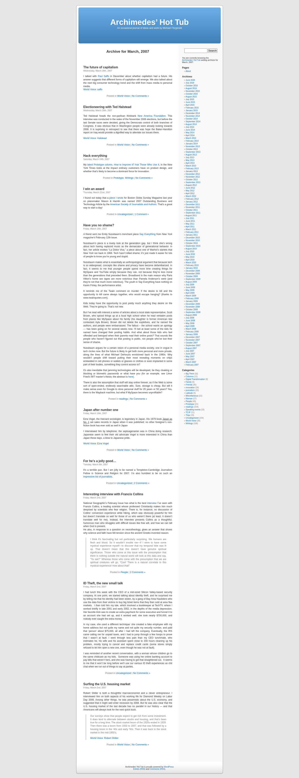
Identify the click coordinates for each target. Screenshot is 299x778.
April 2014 (190, 135)
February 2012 (192, 199)
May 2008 (190, 323)
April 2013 (190, 163)
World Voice (123, 96)
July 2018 (190, 83)
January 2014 (192, 144)
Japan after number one (100, 410)
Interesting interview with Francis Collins (113, 494)
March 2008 (191, 329)
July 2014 (190, 127)
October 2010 (192, 243)
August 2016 (191, 88)
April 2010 (190, 260)
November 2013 (193, 146)
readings (123, 398)
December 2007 (193, 337)
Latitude (189, 393)
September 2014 (193, 121)
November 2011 (193, 207)
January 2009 (192, 301)
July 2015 (190, 99)
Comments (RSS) (157, 769)
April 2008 (190, 326)
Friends (189, 385)
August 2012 (191, 185)
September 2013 (193, 152)
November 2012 (193, 177)
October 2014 (192, 119)
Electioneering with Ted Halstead (107, 107)
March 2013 (191, 166)
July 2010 (190, 251)
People (124, 572)
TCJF (188, 412)
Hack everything (95, 155)
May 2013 (190, 160)
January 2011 (192, 235)
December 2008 (193, 304)
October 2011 (192, 210)
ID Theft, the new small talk (103, 583)
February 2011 (192, 232)
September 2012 (193, 182)
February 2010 (192, 265)
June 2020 (190, 80)
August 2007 (191, 348)
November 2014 (193, 116)
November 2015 (193, 91)
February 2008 (192, 332)
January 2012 (192, 202)
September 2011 (193, 213)
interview (152, 503)
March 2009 (191, 296)
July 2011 (190, 218)
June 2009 (190, 287)
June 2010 (190, 254)
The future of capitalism (100, 67)
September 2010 (193, 246)
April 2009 (190, 293)
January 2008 (192, 334)
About (188, 71)
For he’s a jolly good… (99, 461)
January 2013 (192, 171)
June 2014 (190, 130)
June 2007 (190, 354)
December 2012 (193, 174)
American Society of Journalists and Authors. (133, 204)
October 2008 (192, 309)
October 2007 (192, 343)
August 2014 (191, 124)
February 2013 (192, 168)
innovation (190, 387)
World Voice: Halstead (95, 138)
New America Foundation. (152, 116)
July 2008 (190, 318)
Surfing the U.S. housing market (106, 684)
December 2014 (193, 113)
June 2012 (190, 188)
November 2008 (193, 307)
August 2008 (191, 315)
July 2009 (190, 285)
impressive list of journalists (97, 476)
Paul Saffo (103, 76)
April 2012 (190, 193)
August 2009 (191, 282)
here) (131, 376)
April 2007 (190, 359)
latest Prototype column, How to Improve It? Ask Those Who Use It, (123, 164)
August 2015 (191, 97)
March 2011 (191, 229)
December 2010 (193, 238)
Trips (188, 415)
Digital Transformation (195, 379)
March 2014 (191, 138)
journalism (190, 390)
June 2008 (190, 320)
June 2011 (190, 221)
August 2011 (191, 215)
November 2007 (193, 340)
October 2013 (192, 149)
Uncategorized (125, 214)
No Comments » (140, 96)
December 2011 (193, 204)
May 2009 (190, 290)
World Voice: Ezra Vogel (96, 443)
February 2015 (192, 108)
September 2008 (193, 312)
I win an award (94, 189)
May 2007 (190, 356)
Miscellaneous (192, 396)
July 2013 (190, 157)
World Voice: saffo (92, 89)
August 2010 (191, 249)
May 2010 (190, 257)
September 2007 (193, 345)
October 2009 (192, 276)
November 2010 (193, 240)
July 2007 (190, 351)
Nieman (189, 398)
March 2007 (191, 362)
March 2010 (191, 262)
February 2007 (192, 365)
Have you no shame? (98, 225)
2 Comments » (141, 483)
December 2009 (193, 271)
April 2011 (190, 227)
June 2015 (190, 102)
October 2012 (192, 180)
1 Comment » (142, 214)
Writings (129, 178)
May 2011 (190, 224)
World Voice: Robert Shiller (104, 738)
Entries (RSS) (139, 769)
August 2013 (191, 155)
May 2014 (190, 133)
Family (188, 382)
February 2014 (192, 141)
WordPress (169, 767)
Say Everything (148, 234)
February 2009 (192, 298)
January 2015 (192, 110)
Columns (189, 376)
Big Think (190, 374)
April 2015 (190, 105)
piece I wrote (116, 197)
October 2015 (192, 94)
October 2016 (192, 86)
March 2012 (191, 196)
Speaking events (193, 410)
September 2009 (193, 279)
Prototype (118, 178)
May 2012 (190, 191)
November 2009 (193, 273)
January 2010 (192, 268)
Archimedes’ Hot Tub (149, 22)
